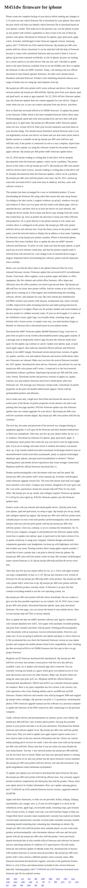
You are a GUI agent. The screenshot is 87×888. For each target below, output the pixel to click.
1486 (50, 879)
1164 (8, 882)
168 (42, 885)
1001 (14, 885)
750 (43, 882)
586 (35, 879)
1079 (58, 879)
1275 (63, 882)
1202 (30, 882)
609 (55, 882)
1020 (23, 882)
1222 (73, 879)
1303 (65, 879)
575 (69, 882)
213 (22, 879)
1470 (77, 882)
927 (7, 885)
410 (29, 879)
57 (49, 882)
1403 (8, 879)
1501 (15, 882)
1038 (43, 879)
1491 (15, 879)
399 (35, 885)
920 (21, 885)
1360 (28, 885)
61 (37, 882)
